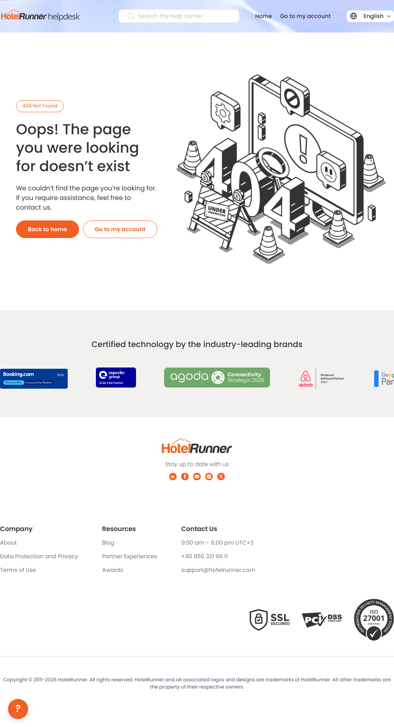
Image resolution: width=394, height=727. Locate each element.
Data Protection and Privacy (39, 556)
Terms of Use (18, 570)
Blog (108, 543)
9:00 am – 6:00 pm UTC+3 (217, 543)
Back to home (47, 229)
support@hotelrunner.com (218, 570)
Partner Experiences (129, 556)
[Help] (18, 709)
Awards (112, 570)
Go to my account (305, 16)
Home (263, 16)
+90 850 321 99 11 (204, 556)
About (8, 543)
